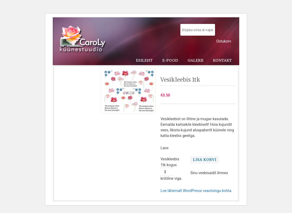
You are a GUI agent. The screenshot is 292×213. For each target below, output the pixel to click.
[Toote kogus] (167, 172)
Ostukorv (223, 41)
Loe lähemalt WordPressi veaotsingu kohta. (196, 191)
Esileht (144, 60)
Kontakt (222, 60)
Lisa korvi (204, 159)
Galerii (195, 60)
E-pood (170, 60)
